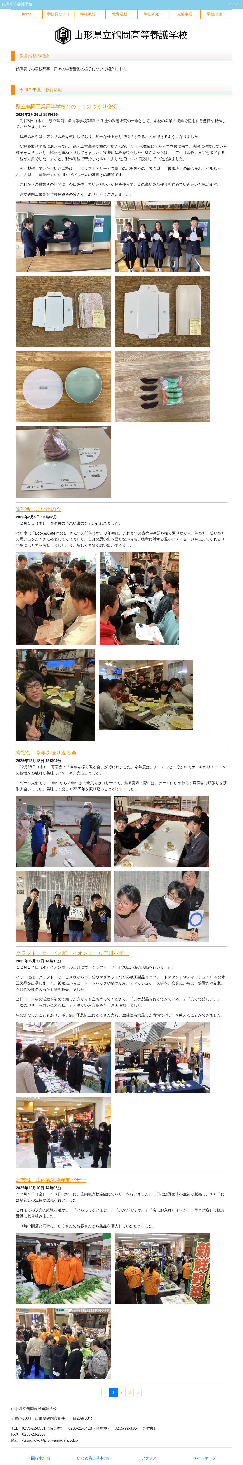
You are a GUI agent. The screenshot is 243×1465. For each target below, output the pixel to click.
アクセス (149, 1458)
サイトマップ (204, 1458)
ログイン (235, 4)
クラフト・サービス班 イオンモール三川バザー (72, 953)
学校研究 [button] (152, 14)
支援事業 (184, 14)
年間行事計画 (38, 1458)
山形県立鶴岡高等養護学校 (131, 35)
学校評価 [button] (215, 14)
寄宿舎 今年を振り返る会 (46, 752)
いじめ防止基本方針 (94, 1458)
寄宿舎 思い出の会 (38, 509)
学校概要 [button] (88, 14)
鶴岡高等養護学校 (17, 4)
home (27, 14)
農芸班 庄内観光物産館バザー (51, 1180)
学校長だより (58, 14)
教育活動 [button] (120, 14)
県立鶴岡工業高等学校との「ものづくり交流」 (69, 106)
